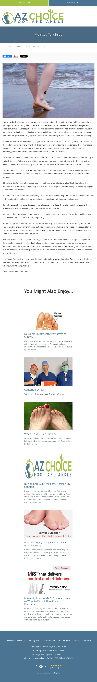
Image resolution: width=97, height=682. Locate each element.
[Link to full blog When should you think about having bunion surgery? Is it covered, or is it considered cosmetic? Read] (48, 419)
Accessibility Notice (71, 640)
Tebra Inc (22, 640)
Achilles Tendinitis (38, 46)
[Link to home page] (45, 16)
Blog (26, 46)
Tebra (59, 673)
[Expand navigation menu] (93, 16)
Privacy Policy (35, 640)
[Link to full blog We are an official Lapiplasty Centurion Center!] (48, 374)
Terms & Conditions (52, 640)
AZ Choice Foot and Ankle (12, 46)
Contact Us (87, 640)
